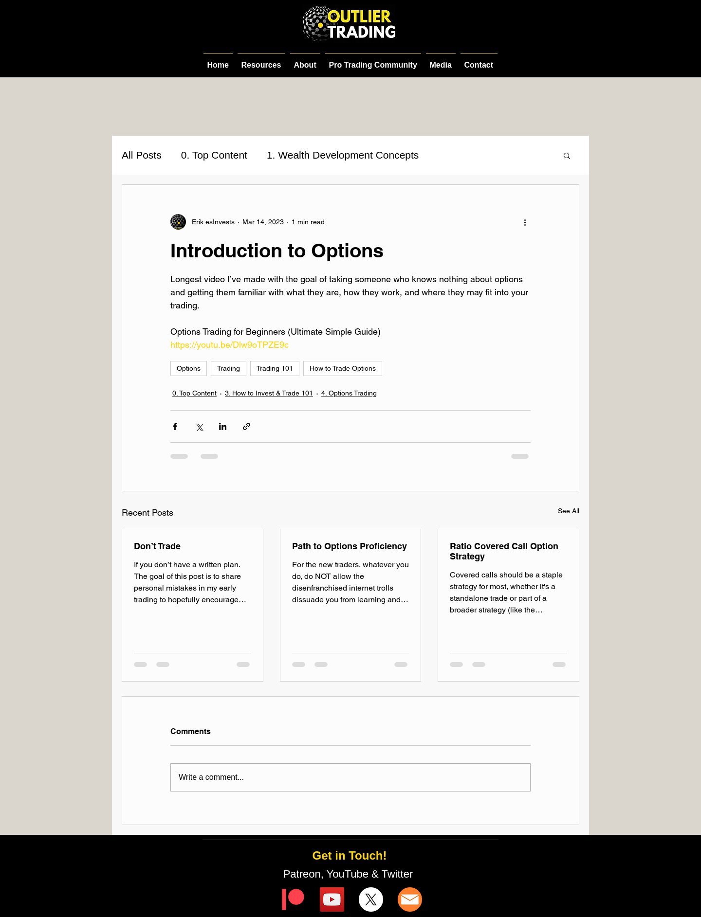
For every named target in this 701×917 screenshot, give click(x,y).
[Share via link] (246, 426)
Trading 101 (275, 368)
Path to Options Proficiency (349, 546)
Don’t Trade (157, 546)
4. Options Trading (349, 393)
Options (189, 368)
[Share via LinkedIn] (222, 426)
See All (568, 511)
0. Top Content (214, 155)
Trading (228, 368)
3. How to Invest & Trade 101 (269, 393)
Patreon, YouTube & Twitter (349, 874)
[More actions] (525, 222)
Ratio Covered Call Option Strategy (504, 551)
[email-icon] (410, 899)
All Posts (142, 155)
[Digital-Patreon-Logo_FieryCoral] (293, 899)
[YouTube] (332, 899)
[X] (371, 899)
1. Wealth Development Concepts (343, 155)
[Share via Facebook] (175, 426)
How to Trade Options (343, 368)
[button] (567, 155)
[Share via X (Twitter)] (198, 426)
